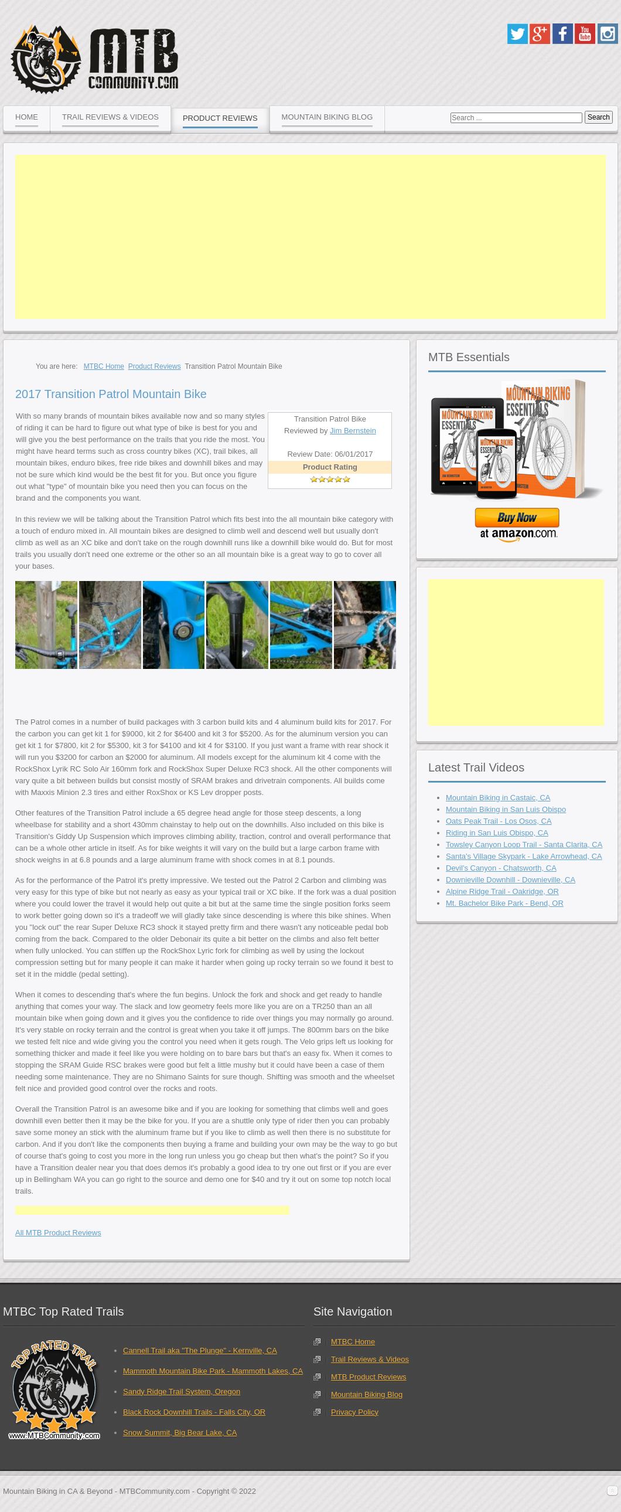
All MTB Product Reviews (58, 1232)
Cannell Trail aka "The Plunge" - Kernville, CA (200, 1350)
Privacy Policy (354, 1412)
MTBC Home (353, 1341)
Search (599, 117)
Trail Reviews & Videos (370, 1359)
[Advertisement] (310, 237)
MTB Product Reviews (369, 1376)
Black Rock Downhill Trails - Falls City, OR (194, 1412)
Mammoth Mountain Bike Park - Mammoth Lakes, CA (213, 1371)
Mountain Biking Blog (366, 1394)
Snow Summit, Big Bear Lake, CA (180, 1432)
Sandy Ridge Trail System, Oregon (181, 1391)
